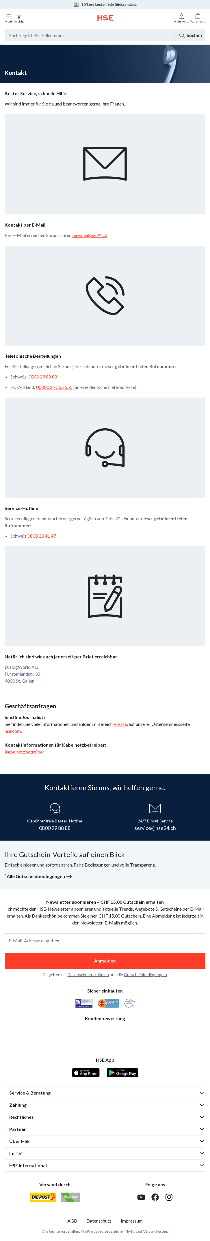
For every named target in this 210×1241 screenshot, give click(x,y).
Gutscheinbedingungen (145, 974)
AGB (72, 1220)
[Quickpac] (70, 1197)
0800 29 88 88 (43, 376)
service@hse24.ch (89, 235)
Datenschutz (98, 1220)
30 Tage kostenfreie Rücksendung (105, 4)
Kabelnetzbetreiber (24, 751)
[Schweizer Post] (43, 1197)
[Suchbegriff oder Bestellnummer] (89, 35)
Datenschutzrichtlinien (88, 974)
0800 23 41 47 (41, 535)
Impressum (132, 1220)
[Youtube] (141, 1197)
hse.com (13, 731)
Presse (120, 724)
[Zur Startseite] (105, 18)
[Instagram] (169, 1197)
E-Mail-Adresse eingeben (34, 940)
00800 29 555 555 (54, 387)
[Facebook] (155, 1197)
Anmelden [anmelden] (105, 960)
